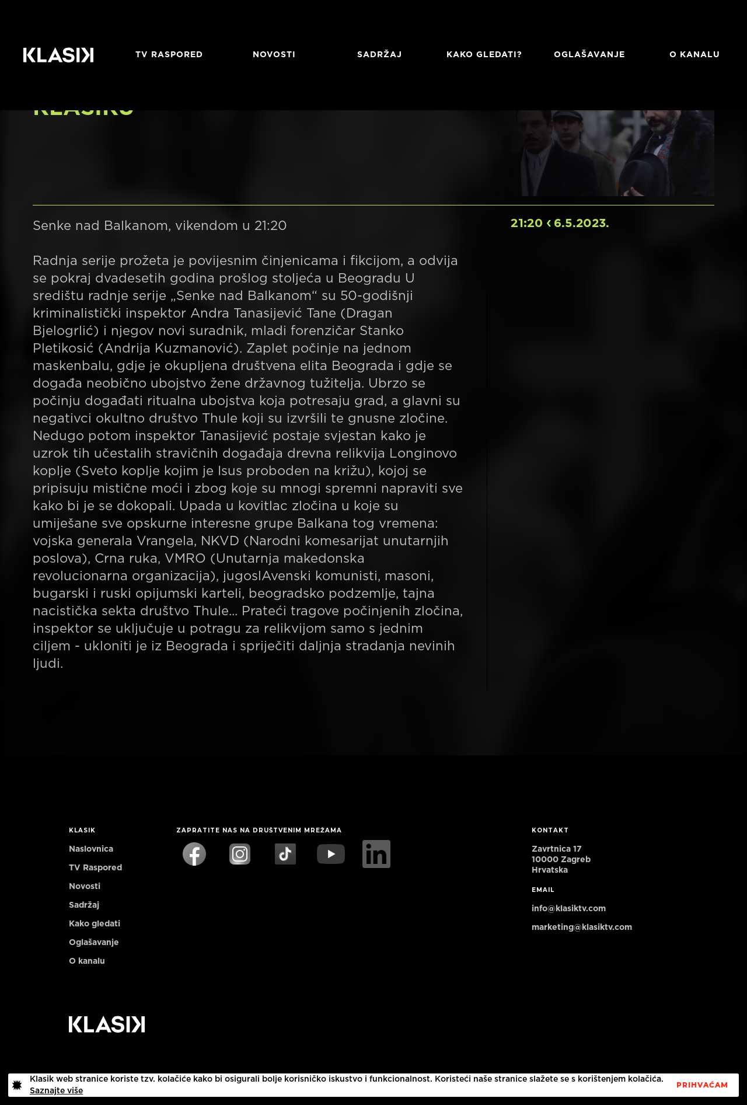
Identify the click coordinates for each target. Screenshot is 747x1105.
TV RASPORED (169, 55)
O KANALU (694, 55)
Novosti (274, 55)
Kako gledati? (484, 55)
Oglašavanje (589, 55)
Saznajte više (56, 1091)
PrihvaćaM (702, 1085)
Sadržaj (379, 55)
